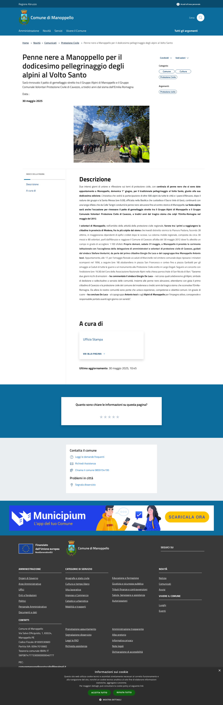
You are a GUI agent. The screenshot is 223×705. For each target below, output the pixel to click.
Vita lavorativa (73, 589)
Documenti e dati (28, 612)
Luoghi (162, 605)
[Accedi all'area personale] (188, 4)
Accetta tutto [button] (99, 692)
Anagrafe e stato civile (77, 578)
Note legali (118, 646)
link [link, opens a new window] (142, 686)
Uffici (21, 589)
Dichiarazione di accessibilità (127, 652)
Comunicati (50, 43)
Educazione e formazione (125, 578)
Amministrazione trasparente (128, 629)
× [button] (219, 670)
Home (25, 43)
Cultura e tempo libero (77, 584)
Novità (36, 43)
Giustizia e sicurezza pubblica (127, 584)
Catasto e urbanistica (76, 601)
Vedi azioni (182, 58)
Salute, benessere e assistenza (128, 595)
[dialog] (111, 686)
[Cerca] (200, 17)
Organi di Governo (28, 578)
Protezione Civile (70, 43)
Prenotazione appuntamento (80, 629)
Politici (22, 601)
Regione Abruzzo (28, 4)
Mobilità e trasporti (75, 606)
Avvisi (162, 589)
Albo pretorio (119, 635)
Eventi (162, 611)
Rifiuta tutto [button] (124, 692)
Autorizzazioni (119, 601)
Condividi (166, 58)
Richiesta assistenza (76, 646)
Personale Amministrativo (33, 606)
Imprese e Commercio (76, 595)
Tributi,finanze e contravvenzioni (129, 589)
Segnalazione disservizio (78, 635)
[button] (111, 699)
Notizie (162, 578)
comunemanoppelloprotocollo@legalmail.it (42, 667)
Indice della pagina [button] (35, 174)
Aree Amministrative (30, 584)
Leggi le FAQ (72, 640)
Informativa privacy (122, 640)
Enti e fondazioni (28, 595)
